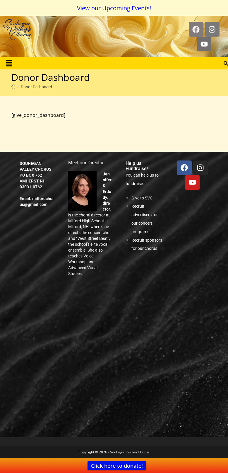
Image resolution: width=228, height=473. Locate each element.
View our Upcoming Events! (114, 8)
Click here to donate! (117, 465)
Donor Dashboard (36, 86)
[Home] (13, 86)
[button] (9, 63)
